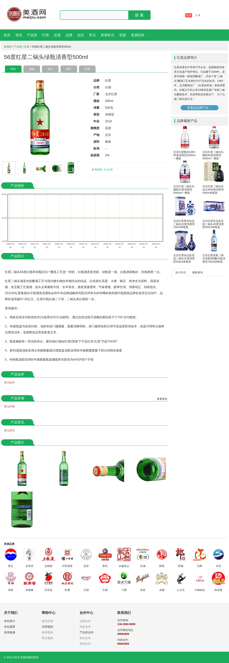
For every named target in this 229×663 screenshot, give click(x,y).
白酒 (108, 87)
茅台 (10, 565)
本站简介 (9, 621)
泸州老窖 (67, 565)
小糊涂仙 (199, 589)
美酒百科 (138, 35)
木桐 (161, 589)
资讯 (18, 35)
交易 (57, 35)
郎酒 (180, 565)
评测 (87, 68)
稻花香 (218, 589)
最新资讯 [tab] (197, 272)
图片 (68, 68)
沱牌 (199, 565)
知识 (80, 35)
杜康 (67, 589)
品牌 (69, 35)
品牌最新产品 (187, 121)
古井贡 (48, 589)
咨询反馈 (47, 621)
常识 (92, 35)
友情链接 (9, 632)
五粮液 (48, 565)
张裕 (10, 589)
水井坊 (29, 565)
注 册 (197, 15)
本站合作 (85, 638)
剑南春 (29, 589)
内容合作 (85, 626)
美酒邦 (8, 46)
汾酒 (105, 589)
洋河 (218, 565)
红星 (26, 46)
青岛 (105, 565)
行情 (45, 35)
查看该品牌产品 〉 (199, 107)
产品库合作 (87, 632)
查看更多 (162, 398)
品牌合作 (85, 621)
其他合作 (85, 643)
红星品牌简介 (187, 57)
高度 (108, 128)
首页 (7, 35)
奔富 (142, 589)
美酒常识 (107, 35)
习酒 (124, 589)
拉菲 (86, 565)
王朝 (86, 589)
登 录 (188, 15)
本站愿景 (9, 626)
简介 (50, 68)
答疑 (122, 35)
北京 (108, 134)
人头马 (181, 589)
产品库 (32, 35)
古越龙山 (124, 565)
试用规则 (47, 626)
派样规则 (47, 632)
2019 (108, 121)
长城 (142, 565)
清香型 (109, 114)
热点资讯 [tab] (180, 272)
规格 (31, 68)
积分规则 (47, 638)
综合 (13, 68)
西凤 (161, 565)
